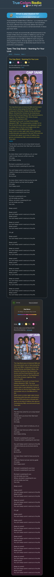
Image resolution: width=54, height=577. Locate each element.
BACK (11, 54)
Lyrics (16, 409)
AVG (22, 67)
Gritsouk (29, 330)
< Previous (17, 54)
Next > (23, 54)
